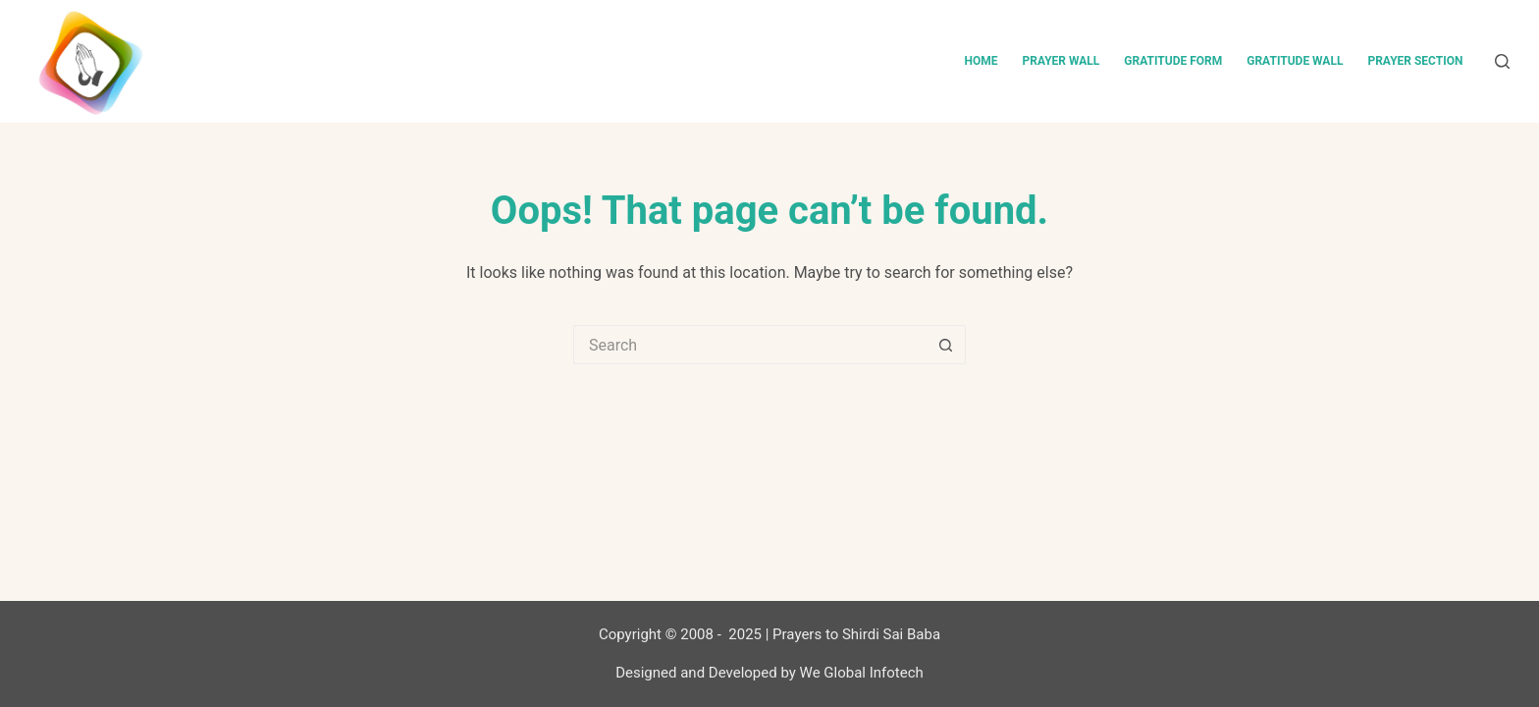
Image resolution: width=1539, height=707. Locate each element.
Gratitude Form (1173, 61)
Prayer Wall (1060, 61)
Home (980, 61)
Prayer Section (1414, 61)
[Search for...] (750, 344)
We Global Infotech (862, 672)
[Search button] (946, 344)
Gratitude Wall (1295, 61)
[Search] (1502, 61)
